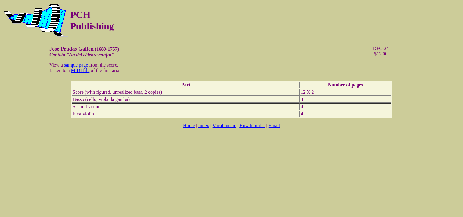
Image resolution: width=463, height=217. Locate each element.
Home (189, 125)
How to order (252, 125)
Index (203, 125)
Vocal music (224, 125)
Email (274, 125)
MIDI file (80, 70)
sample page (76, 65)
